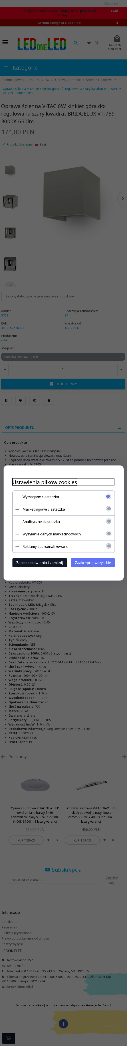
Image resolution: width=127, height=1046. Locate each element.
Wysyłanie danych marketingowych (51, 534)
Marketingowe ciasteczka (43, 509)
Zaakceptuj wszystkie (93, 562)
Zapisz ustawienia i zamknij (39, 562)
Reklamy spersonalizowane (45, 546)
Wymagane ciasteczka (40, 496)
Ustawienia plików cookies (44, 482)
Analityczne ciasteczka (41, 521)
